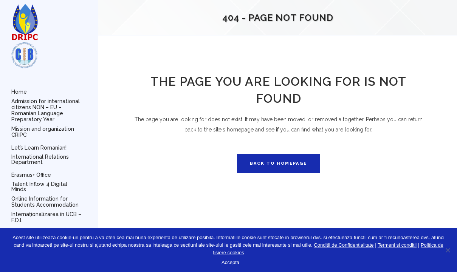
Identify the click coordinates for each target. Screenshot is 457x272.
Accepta (230, 262)
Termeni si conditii (397, 245)
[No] (447, 250)
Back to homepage (278, 163)
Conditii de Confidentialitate (343, 245)
